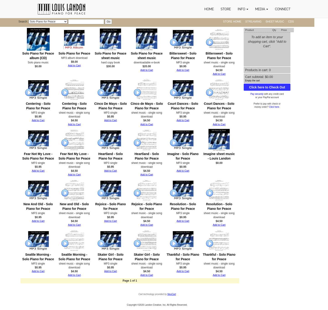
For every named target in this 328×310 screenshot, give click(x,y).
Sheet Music (275, 21)
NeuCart (171, 294)
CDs (291, 21)
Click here (274, 107)
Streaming (253, 21)
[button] (243, 9)
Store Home (232, 21)
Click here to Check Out (267, 87)
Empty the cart (252, 80)
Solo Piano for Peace (74, 53)
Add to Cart (74, 65)
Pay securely (256, 94)
